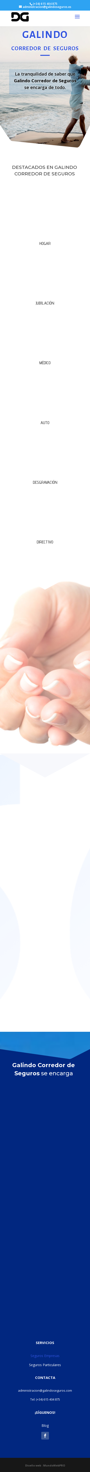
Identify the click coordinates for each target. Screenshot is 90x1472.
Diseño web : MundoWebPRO (45, 1465)
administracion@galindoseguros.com (45, 1390)
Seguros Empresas (45, 1355)
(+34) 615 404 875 (48, 1399)
